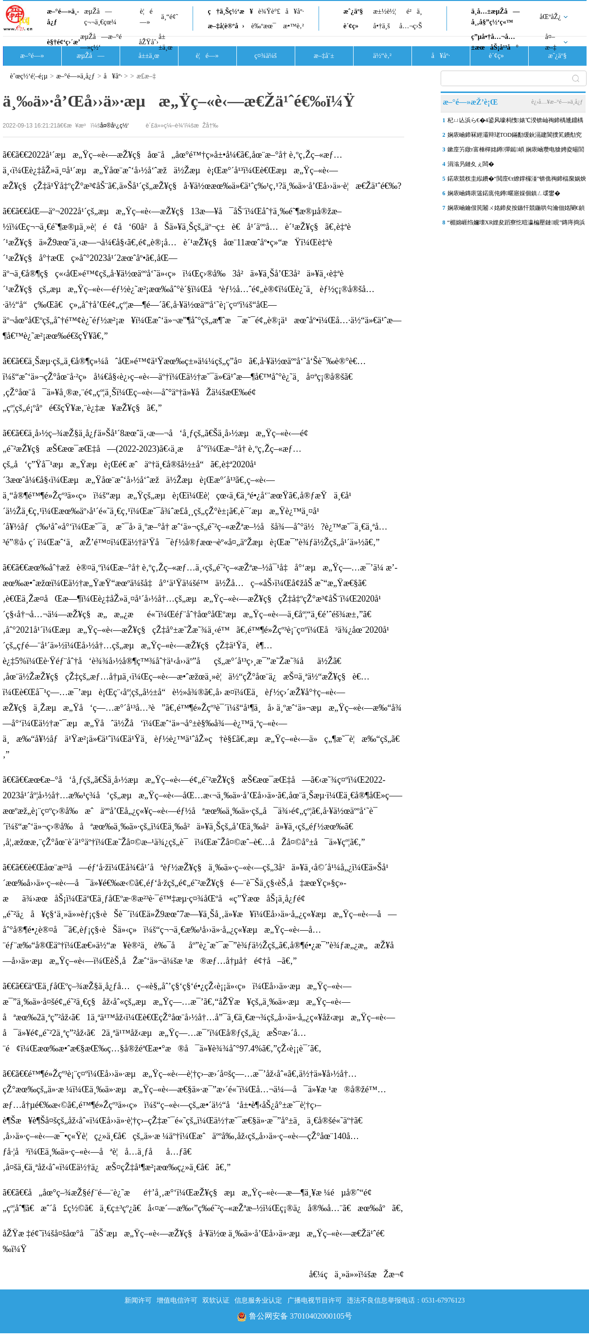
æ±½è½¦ (384, 11)
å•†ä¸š (381, 26)
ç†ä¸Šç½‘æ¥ (230, 11)
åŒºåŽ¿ (550, 16)
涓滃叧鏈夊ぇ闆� (470, 164)
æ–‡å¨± (324, 55)
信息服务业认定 (258, 1300)
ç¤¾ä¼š (265, 55)
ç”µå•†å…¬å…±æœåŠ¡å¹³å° (494, 42)
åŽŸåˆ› (149, 42)
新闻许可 (138, 1300)
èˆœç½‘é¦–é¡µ (29, 76)
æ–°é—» (32, 55)
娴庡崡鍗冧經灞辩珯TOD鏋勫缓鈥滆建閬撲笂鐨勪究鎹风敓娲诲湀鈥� (514, 136)
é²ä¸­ (414, 11)
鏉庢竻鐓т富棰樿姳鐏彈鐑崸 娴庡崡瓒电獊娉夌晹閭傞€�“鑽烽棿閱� (515, 151)
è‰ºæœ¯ (263, 26)
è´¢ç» (353, 26)
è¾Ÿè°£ (269, 11)
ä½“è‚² (382, 55)
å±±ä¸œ (166, 42)
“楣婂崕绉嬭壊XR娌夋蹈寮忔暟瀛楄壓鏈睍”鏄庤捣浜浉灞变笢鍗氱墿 (516, 224)
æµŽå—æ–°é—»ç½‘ (101, 42)
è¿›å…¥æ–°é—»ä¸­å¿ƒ (557, 101)
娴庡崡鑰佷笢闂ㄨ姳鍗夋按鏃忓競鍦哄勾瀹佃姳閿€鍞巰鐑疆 (516, 209)
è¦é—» (146, 17)
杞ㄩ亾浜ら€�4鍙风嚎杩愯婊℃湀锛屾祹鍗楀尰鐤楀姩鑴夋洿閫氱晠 (515, 122)
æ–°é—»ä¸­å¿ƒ (63, 17)
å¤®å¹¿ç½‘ (114, 125)
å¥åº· (295, 11)
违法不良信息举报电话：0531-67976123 (406, 1300)
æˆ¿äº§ (353, 11)
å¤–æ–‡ (550, 42)
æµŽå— (90, 55)
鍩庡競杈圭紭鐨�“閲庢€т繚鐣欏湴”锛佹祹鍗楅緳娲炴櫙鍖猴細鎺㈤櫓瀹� (517, 180)
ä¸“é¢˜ (169, 16)
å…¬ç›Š (410, 26)
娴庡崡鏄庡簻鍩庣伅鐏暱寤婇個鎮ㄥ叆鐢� (503, 193)
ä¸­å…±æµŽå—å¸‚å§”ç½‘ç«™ (495, 17)
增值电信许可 (177, 1300)
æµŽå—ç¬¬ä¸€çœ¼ (100, 17)
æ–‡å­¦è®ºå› (226, 26)
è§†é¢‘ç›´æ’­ (63, 42)
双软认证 (216, 1300)
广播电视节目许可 (314, 1300)
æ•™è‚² (293, 26)
